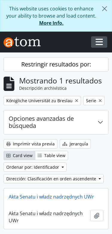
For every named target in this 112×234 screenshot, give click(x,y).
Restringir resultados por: (56, 64)
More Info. (51, 23)
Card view (19, 155)
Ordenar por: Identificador (33, 167)
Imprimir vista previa (30, 144)
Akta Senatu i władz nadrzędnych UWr (51, 196)
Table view (51, 155)
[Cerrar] (104, 8)
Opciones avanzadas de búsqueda (41, 122)
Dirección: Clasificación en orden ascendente (51, 179)
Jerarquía (75, 144)
